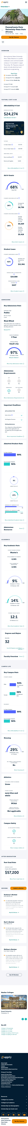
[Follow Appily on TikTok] (19, 1115)
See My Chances (14, 37)
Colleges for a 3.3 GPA (6, 1031)
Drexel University (6, 1011)
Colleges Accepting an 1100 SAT (9, 1034)
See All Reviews (14, 975)
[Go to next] (26, 1019)
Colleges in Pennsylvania (7, 1028)
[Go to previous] (23, 1019)
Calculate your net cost (9, 117)
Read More (14, 73)
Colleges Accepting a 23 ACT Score (9, 1033)
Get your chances (13, 357)
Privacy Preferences (6, 1086)
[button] (3, 42)
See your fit (7, 329)
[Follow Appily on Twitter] (8, 1115)
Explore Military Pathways (12, 132)
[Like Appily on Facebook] (14, 1115)
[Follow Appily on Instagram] (3, 1115)
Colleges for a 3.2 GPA (6, 1029)
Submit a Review (18, 888)
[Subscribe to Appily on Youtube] (24, 1115)
